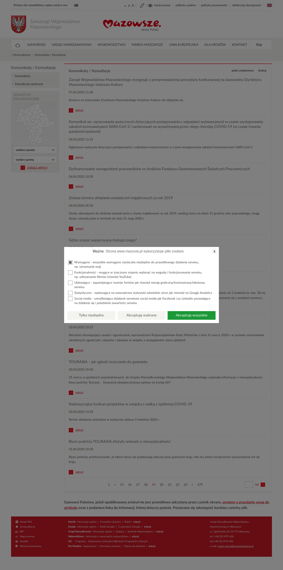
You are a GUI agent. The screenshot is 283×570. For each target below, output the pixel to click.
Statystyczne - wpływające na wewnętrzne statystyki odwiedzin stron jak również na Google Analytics (140, 293)
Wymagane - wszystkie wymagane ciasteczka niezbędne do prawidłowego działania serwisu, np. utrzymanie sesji (133, 264)
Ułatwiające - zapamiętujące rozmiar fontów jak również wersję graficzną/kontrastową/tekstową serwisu (136, 285)
